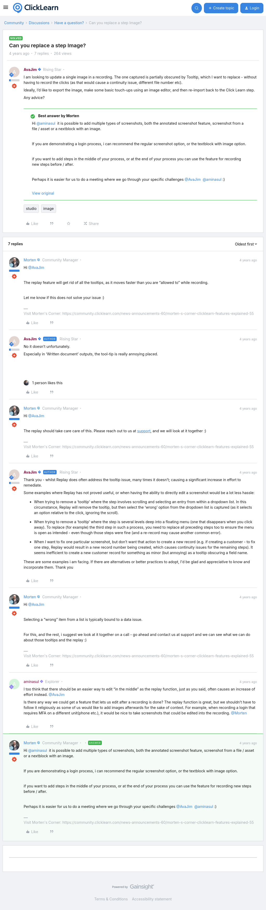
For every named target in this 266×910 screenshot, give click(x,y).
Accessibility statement (152, 899)
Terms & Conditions (111, 899)
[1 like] (43, 383)
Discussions (39, 23)
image (48, 208)
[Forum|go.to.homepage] (35, 8)
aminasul (31, 681)
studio (31, 208)
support (143, 431)
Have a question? (69, 23)
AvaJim (30, 69)
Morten (30, 260)
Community (14, 23)
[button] (6, 9)
